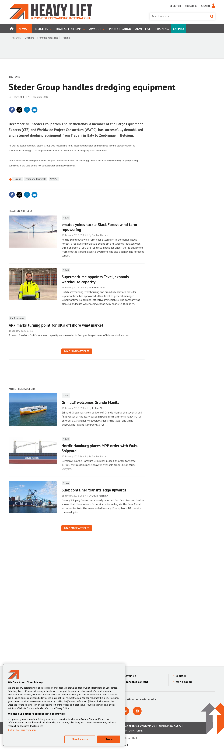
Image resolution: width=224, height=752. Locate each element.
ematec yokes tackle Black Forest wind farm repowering (99, 227)
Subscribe (191, 6)
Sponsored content (136, 681)
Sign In (205, 6)
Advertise (130, 676)
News (66, 217)
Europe (17, 178)
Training (65, 37)
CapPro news (17, 318)
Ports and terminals (36, 178)
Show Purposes (80, 739)
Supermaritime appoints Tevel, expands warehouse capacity (95, 279)
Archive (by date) (170, 726)
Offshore (29, 37)
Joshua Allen (98, 287)
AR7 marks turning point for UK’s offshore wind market (56, 325)
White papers (184, 681)
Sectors (14, 76)
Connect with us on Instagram (137, 711)
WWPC (53, 178)
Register (175, 6)
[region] (64, 705)
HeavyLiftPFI (18, 96)
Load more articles (76, 351)
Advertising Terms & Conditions (134, 726)
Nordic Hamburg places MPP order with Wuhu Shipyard (100, 448)
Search (212, 16)
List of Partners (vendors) (22, 730)
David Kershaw (100, 495)
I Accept (108, 739)
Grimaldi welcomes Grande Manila (90, 402)
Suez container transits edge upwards (94, 490)
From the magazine (47, 37)
